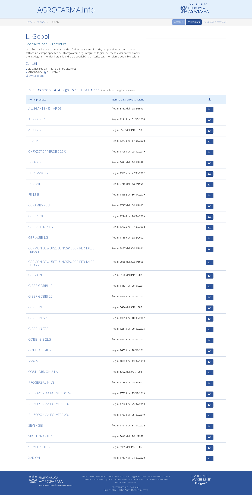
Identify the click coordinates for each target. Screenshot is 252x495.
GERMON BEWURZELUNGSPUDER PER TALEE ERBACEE (61, 250)
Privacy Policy (110, 489)
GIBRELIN (35, 307)
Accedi (178, 21)
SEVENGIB (35, 425)
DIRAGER (34, 162)
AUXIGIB (34, 130)
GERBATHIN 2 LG (40, 227)
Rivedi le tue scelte (139, 489)
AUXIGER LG (37, 119)
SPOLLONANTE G (40, 436)
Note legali (135, 486)
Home (29, 22)
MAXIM (33, 361)
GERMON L (36, 275)
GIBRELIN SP (37, 318)
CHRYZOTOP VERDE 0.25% (47, 151)
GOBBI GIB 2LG (39, 339)
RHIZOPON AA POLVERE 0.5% (49, 393)
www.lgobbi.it (36, 75)
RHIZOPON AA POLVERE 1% (48, 404)
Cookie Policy (124, 489)
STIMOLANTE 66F (40, 447)
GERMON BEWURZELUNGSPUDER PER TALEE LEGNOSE (61, 263)
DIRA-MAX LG (38, 173)
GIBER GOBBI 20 (40, 296)
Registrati (194, 21)
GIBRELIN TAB (38, 328)
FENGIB (33, 194)
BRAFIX (33, 141)
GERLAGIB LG (38, 237)
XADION (34, 458)
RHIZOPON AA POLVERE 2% (48, 414)
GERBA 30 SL (37, 216)
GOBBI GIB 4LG (39, 350)
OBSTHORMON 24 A (43, 371)
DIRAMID (34, 184)
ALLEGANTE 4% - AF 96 (44, 108)
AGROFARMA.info (66, 10)
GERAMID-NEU (39, 205)
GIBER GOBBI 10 (40, 285)
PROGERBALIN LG (41, 382)
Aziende (41, 22)
